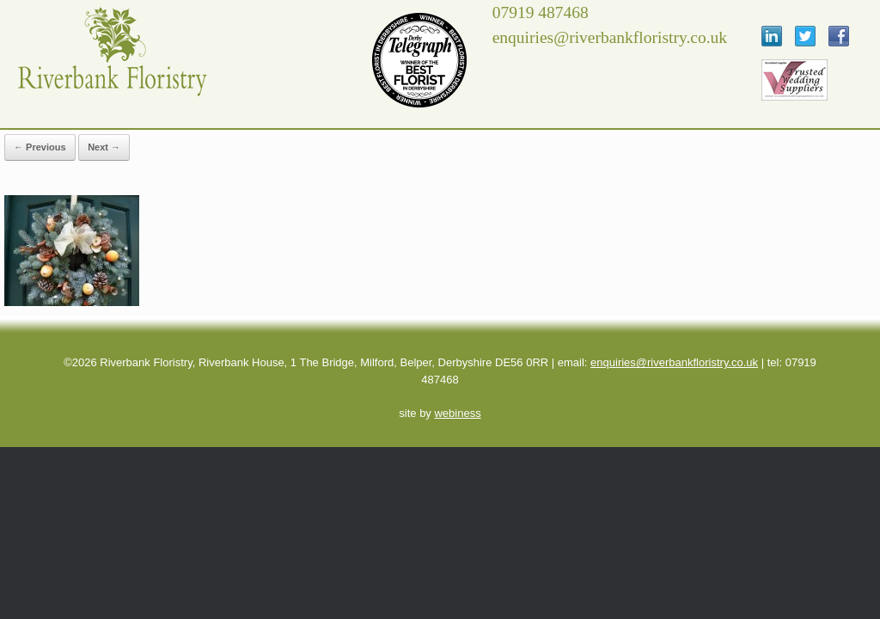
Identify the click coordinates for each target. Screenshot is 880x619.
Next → (104, 147)
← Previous (40, 147)
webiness (457, 413)
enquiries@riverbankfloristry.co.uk (674, 362)
